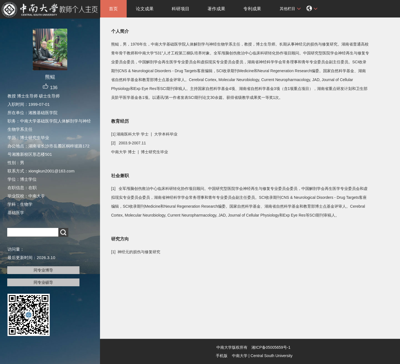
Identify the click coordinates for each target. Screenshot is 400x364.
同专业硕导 (43, 282)
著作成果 (216, 8)
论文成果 (145, 8)
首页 (113, 8)
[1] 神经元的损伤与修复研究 (135, 252)
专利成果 (252, 8)
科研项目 (180, 8)
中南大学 (240, 355)
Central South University (271, 355)
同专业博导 (43, 270)
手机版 (222, 355)
